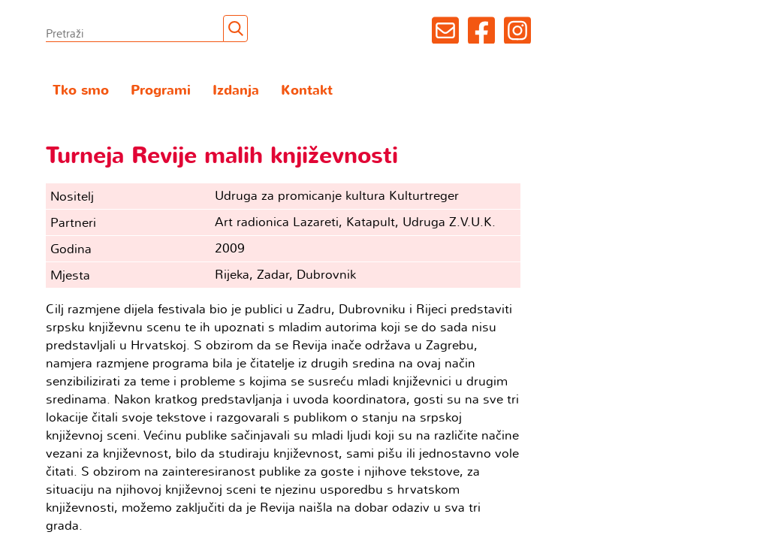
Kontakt (307, 90)
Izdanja (236, 90)
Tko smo (81, 90)
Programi (161, 90)
